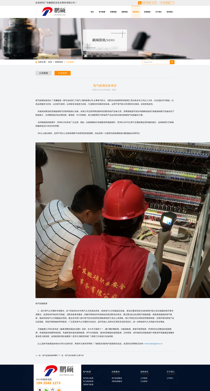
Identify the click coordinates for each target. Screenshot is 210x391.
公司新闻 (43, 73)
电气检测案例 (117, 378)
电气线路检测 (88, 381)
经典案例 (147, 12)
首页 (92, 12)
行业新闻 (70, 62)
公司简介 (170, 378)
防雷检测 (113, 12)
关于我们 (158, 12)
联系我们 (170, 12)
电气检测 (102, 12)
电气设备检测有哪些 (50, 355)
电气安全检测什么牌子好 (74, 355)
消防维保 (124, 12)
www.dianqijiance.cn (154, 344)
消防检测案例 (117, 381)
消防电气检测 (88, 384)
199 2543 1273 (149, 3)
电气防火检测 (88, 378)
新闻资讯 (136, 12)
